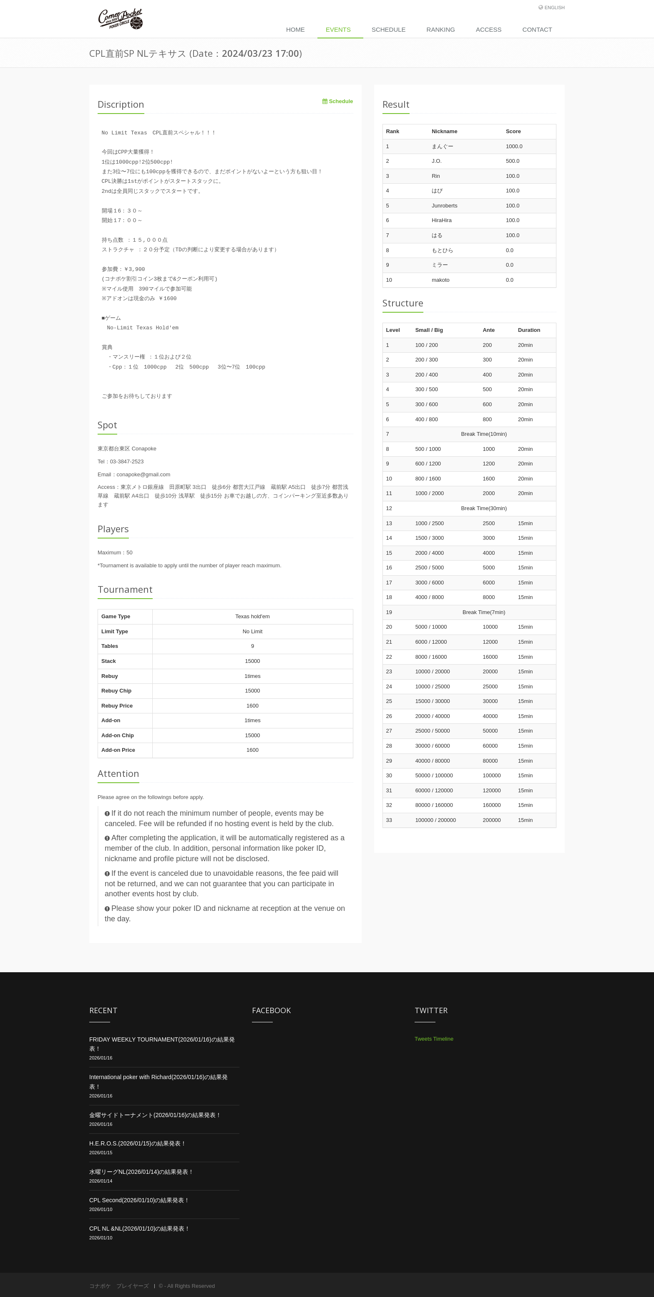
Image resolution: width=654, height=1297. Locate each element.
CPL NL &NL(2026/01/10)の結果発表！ (140, 1228)
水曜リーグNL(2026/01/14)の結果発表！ (141, 1171)
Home (295, 29)
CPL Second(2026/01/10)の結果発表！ (139, 1200)
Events (338, 29)
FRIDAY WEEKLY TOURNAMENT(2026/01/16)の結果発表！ (162, 1044)
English (555, 7)
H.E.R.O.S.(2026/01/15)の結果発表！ (137, 1143)
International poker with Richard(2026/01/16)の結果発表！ (158, 1082)
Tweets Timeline (434, 1039)
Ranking (441, 29)
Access (489, 29)
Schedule (389, 29)
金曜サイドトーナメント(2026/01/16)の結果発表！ (155, 1115)
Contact (537, 29)
